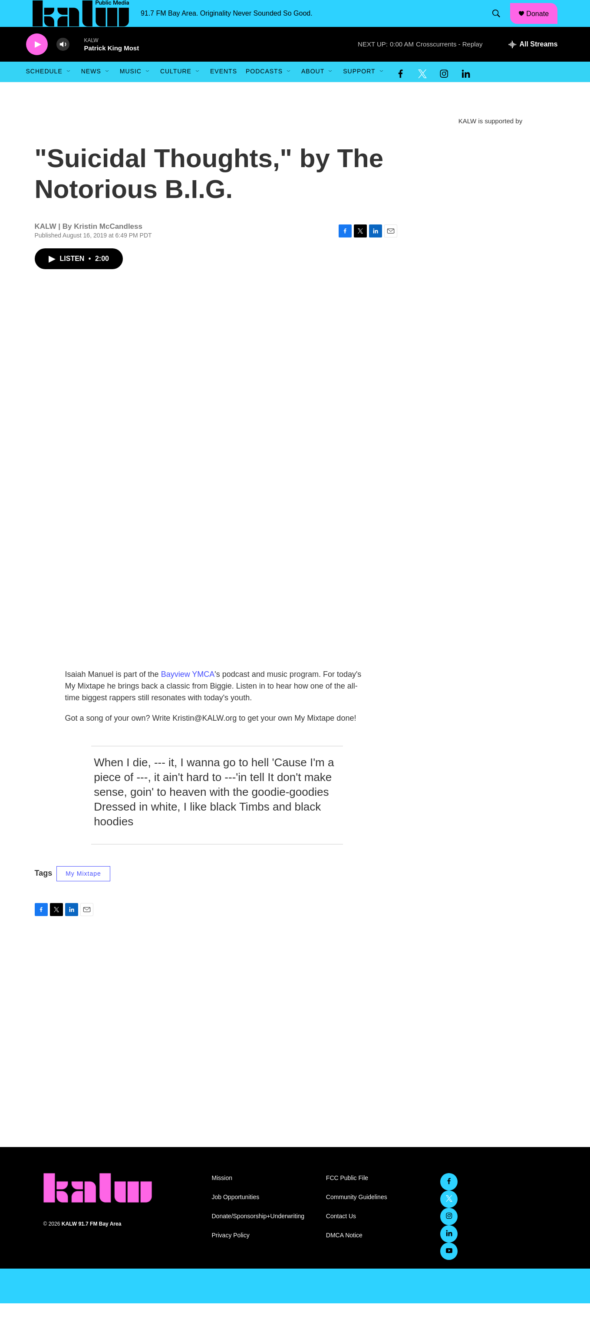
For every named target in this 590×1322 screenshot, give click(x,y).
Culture (175, 90)
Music (131, 90)
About (312, 90)
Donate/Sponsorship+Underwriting (258, 1235)
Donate (542, 22)
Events (223, 90)
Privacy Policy (231, 1254)
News (91, 90)
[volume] (63, 63)
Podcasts (264, 90)
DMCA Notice (344, 1254)
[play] (37, 63)
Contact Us (341, 1235)
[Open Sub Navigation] (69, 90)
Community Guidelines (356, 1216)
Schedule (44, 90)
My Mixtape (83, 892)
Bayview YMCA (188, 693)
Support (359, 90)
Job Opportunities (236, 1216)
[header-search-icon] (500, 23)
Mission (222, 1196)
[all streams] (533, 63)
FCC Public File (347, 1196)
